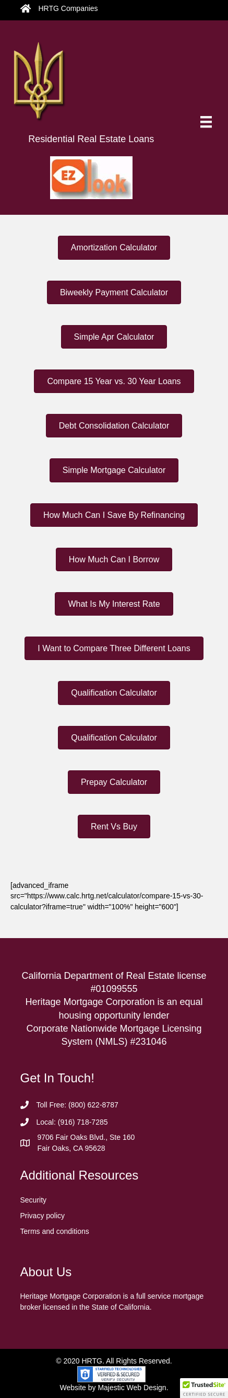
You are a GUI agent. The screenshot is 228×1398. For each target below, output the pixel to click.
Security (33, 1200)
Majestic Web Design (132, 1387)
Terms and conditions (54, 1231)
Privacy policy (42, 1215)
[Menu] (206, 122)
